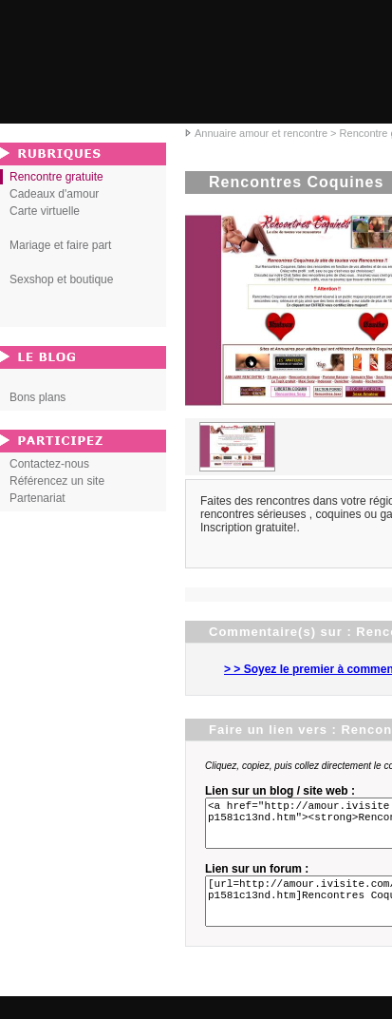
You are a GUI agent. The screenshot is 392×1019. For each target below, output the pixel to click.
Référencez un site (56, 481)
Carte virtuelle (44, 211)
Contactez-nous (49, 464)
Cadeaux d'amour (54, 194)
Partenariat (37, 498)
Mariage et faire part (60, 245)
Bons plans (37, 397)
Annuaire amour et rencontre (261, 133)
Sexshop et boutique (61, 279)
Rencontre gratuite (56, 176)
